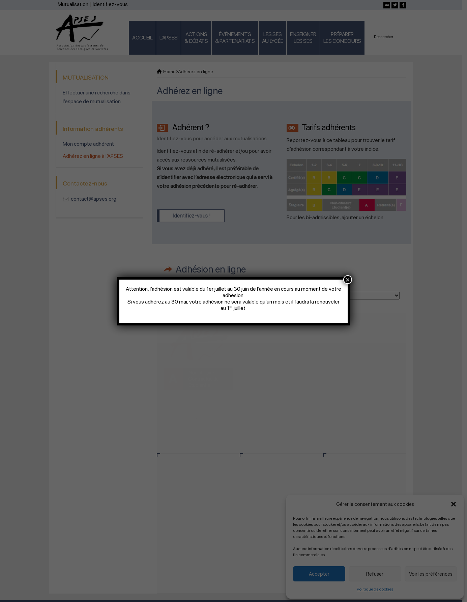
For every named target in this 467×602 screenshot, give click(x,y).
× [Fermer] (347, 279)
